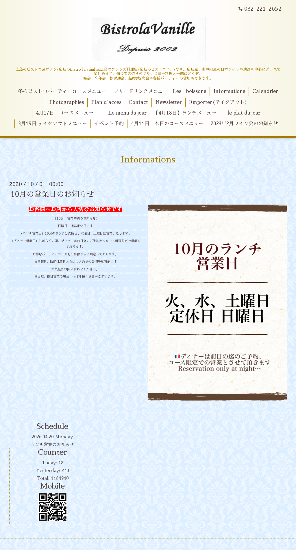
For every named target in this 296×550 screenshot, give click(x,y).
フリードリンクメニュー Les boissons (160, 91)
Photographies (66, 102)
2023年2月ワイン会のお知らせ (244, 123)
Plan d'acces (106, 102)
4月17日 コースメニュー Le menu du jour (91, 113)
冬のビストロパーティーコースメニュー (62, 91)
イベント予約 (109, 123)
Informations (229, 91)
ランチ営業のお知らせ (52, 444)
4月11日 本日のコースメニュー (167, 123)
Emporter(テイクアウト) (218, 102)
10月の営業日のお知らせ (52, 194)
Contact (138, 102)
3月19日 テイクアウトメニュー (52, 123)
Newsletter (168, 102)
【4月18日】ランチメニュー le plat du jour (206, 113)
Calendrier (265, 91)
